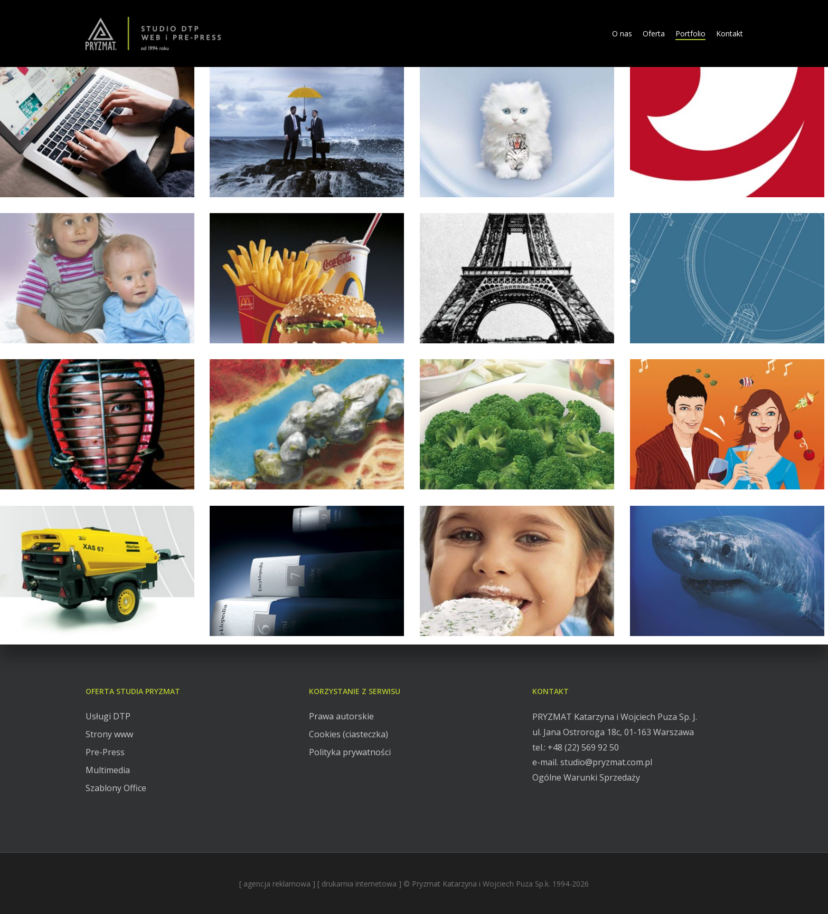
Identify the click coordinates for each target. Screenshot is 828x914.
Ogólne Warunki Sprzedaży (586, 777)
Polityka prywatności (350, 752)
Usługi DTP (108, 716)
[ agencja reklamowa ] (277, 884)
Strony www (109, 734)
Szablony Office (116, 788)
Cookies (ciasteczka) (348, 734)
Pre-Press (105, 752)
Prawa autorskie (341, 716)
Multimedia (108, 770)
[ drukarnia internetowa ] (359, 884)
